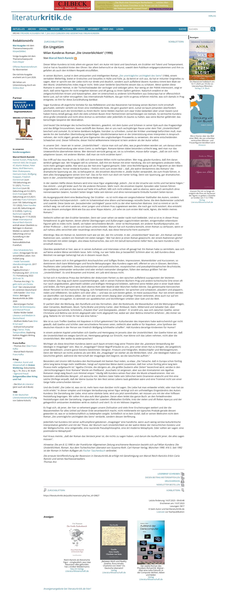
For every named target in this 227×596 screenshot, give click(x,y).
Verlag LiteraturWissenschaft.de (114, 571)
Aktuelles (19, 28)
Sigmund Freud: (25, 376)
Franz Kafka (18, 354)
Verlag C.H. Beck (202, 88)
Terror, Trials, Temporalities (21, 331)
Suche (182, 28)
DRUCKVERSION (174, 481)
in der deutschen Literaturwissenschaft (23, 396)
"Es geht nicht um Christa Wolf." (23, 284)
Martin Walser (22, 165)
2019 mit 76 (18, 278)
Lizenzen (161, 511)
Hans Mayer (18, 61)
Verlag (212, 15)
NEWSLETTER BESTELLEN (170, 484)
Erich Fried (18, 193)
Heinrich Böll (19, 162)
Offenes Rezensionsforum (25, 66)
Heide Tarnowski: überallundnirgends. (22, 263)
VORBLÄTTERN (176, 41)
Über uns (107, 28)
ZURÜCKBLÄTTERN (53, 41)
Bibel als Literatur (25, 384)
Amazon (202, 145)
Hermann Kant (20, 174)
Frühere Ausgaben (30, 33)
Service (80, 28)
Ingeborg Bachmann (22, 212)
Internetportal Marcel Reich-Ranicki (22, 221)
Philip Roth (32, 159)
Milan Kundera (91, 33)
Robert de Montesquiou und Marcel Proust (24, 308)
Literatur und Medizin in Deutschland (24, 317)
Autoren (68, 28)
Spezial (43, 28)
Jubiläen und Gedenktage (70, 33)
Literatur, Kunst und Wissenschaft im (24, 365)
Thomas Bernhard (21, 187)
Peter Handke (29, 205)
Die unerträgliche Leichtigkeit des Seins (140, 75)
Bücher (55, 28)
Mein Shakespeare (21, 171)
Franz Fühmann (29, 199)
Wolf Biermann (26, 168)
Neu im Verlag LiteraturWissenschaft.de (77, 569)
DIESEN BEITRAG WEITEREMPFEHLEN (164, 477)
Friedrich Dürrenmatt (21, 178)
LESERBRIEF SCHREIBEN (171, 473)
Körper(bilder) (19, 51)
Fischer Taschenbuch (94, 450)
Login (119, 28)
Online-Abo (18, 87)
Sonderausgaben (21, 152)
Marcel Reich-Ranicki (61, 58)
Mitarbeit (93, 28)
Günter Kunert (19, 159)
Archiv (32, 28)
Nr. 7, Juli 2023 (48, 33)
